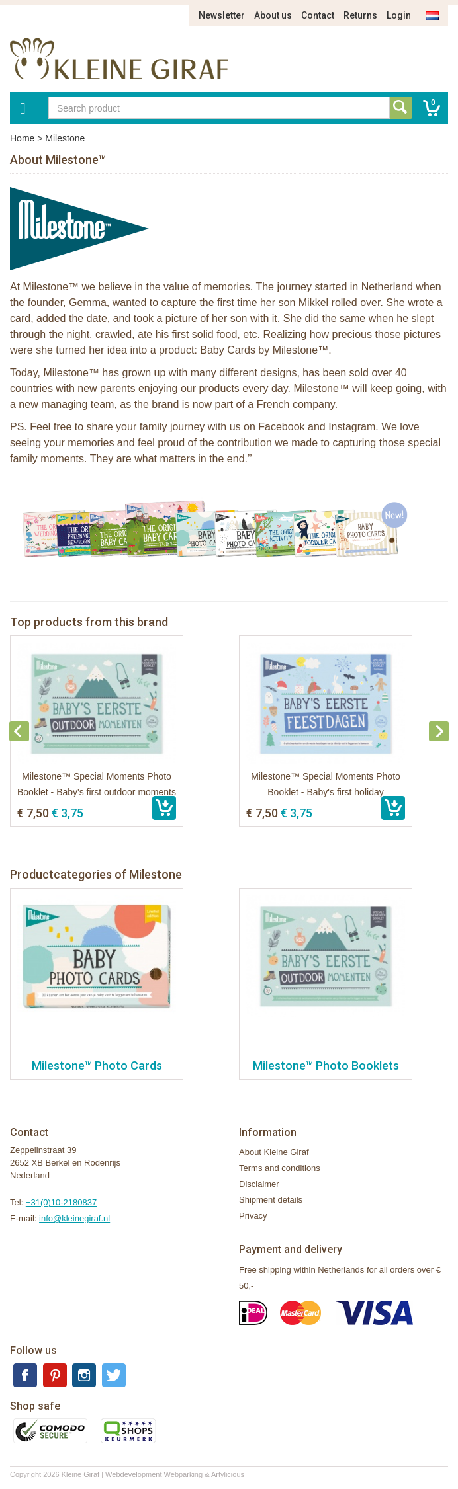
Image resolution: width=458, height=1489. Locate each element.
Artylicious (227, 1474)
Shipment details (270, 1200)
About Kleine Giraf (274, 1152)
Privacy (253, 1216)
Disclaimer (259, 1184)
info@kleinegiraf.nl (74, 1218)
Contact (317, 15)
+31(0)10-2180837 (61, 1202)
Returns (360, 15)
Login (399, 15)
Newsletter (222, 15)
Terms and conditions (279, 1168)
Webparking (183, 1474)
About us (273, 15)
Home (22, 138)
